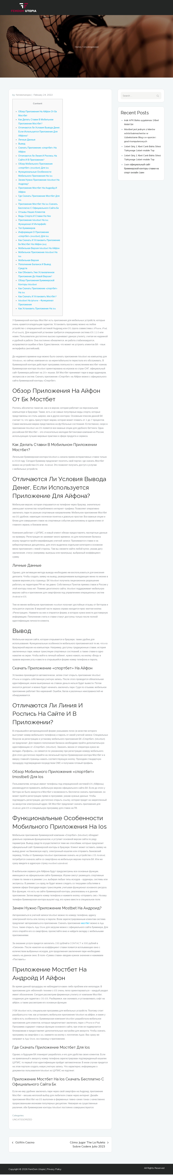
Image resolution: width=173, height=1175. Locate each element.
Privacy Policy (54, 1169)
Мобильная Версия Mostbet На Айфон (39, 248)
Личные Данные (26, 140)
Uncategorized (22, 1120)
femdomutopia (23, 95)
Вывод (21, 144)
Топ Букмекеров (26, 228)
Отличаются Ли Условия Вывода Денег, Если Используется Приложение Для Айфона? (39, 132)
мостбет (85, 923)
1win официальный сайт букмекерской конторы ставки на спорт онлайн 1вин (141, 169)
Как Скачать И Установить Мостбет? (37, 297)
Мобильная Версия (28, 260)
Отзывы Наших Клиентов (31, 212)
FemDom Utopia (36, 1169)
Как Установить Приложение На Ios (37, 309)
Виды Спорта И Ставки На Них (34, 216)
